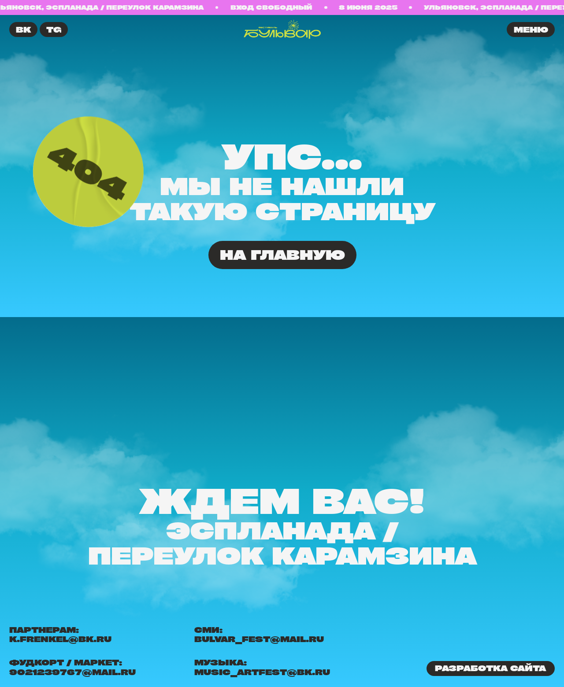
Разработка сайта (490, 668)
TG (53, 29)
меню (531, 29)
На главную (282, 254)
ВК (23, 29)
